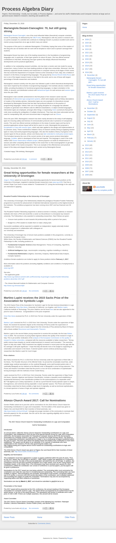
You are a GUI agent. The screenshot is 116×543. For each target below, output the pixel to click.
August (90, 118)
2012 (87, 155)
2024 (87, 46)
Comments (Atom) (44, 523)
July (89, 121)
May (89, 128)
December (91, 75)
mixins (54, 110)
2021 (87, 56)
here (51, 309)
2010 (87, 162)
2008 (87, 168)
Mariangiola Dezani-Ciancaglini (14, 35)
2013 (87, 152)
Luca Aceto (100, 187)
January (90, 141)
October (90, 111)
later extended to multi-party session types (58, 134)
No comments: (34, 291)
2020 (87, 59)
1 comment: (33, 159)
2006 (87, 175)
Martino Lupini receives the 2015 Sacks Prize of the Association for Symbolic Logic (36, 299)
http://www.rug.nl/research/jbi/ (14, 285)
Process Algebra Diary (27, 9)
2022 (87, 53)
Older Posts (70, 517)
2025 (87, 43)
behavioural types (43, 90)
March (89, 134)
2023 (87, 49)
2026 (87, 39)
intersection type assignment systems (27, 99)
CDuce (58, 114)
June (89, 125)
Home (39, 517)
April (89, 131)
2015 (87, 145)
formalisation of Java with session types (17, 127)
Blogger (69, 538)
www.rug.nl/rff (57, 182)
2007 (87, 171)
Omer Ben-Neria (21, 307)
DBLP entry (37, 38)
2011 (87, 158)
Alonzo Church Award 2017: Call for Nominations (35, 400)
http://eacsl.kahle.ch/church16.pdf (15, 411)
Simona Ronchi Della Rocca (61, 75)
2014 (87, 148)
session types (69, 90)
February (90, 138)
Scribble (14, 138)
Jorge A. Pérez (9, 180)
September (91, 115)
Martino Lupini (62, 307)
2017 (87, 69)
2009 (87, 165)
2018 (87, 66)
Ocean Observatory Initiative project (25, 140)
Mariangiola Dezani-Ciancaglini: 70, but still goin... (96, 80)
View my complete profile (102, 190)
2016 (87, 72)
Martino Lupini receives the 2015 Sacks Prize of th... (96, 95)
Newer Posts (9, 517)
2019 (87, 62)
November (91, 108)
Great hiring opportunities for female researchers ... (96, 87)
